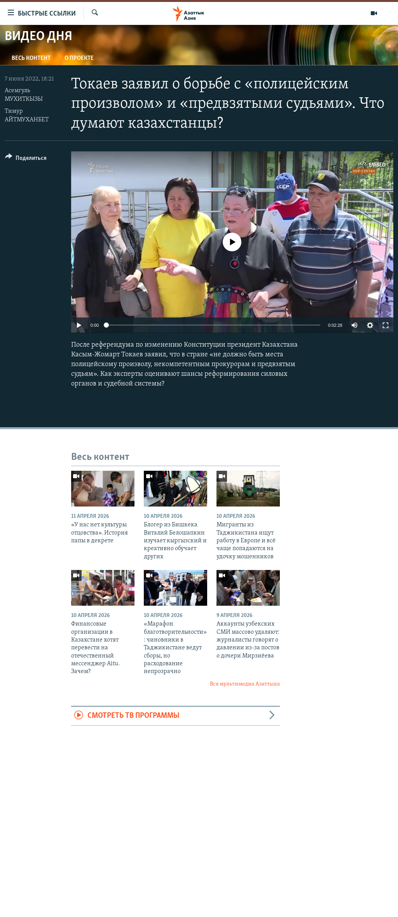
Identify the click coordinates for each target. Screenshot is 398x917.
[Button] (26, 159)
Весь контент (31, 58)
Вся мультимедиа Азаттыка (245, 684)
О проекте (79, 58)
